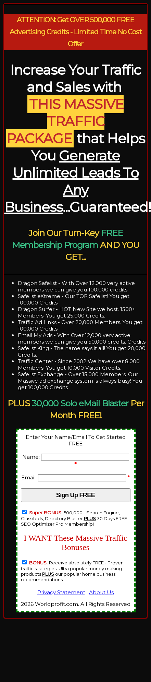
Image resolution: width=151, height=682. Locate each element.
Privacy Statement (61, 592)
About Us (101, 592)
